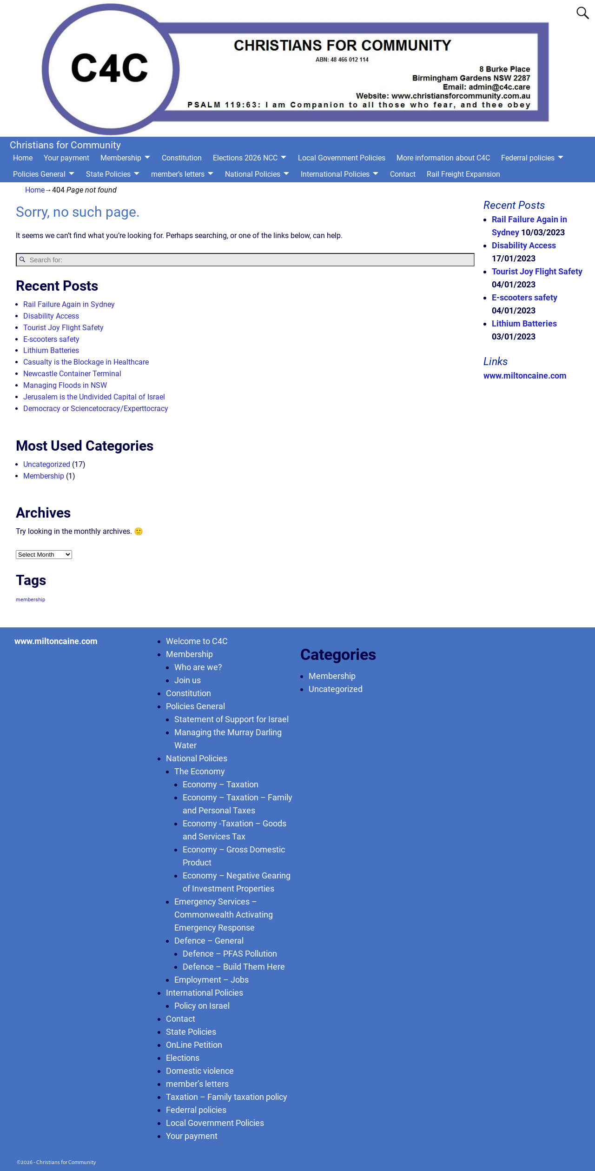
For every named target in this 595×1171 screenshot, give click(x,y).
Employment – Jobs (211, 980)
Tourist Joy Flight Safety (63, 327)
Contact (403, 174)
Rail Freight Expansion (463, 174)
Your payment (66, 157)
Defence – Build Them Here (234, 966)
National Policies (252, 174)
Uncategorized (46, 464)
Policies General (39, 174)
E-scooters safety (51, 339)
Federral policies (528, 157)
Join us (187, 680)
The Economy (199, 771)
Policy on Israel (202, 1006)
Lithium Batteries (51, 350)
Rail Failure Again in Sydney (69, 304)
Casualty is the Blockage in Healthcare (86, 362)
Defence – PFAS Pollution (230, 953)
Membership (120, 157)
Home (23, 157)
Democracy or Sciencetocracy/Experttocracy (95, 408)
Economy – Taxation (220, 784)
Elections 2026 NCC (245, 157)
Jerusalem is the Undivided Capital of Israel (94, 397)
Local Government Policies (341, 157)
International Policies (335, 174)
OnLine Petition (194, 1045)
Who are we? (198, 667)
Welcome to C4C (197, 641)
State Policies (108, 174)
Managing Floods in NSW (65, 385)
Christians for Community (65, 145)
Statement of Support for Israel (231, 719)
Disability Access (51, 316)
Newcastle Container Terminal (72, 373)
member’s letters (178, 174)
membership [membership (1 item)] (30, 600)
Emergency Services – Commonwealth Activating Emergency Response (223, 914)
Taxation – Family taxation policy (226, 1097)
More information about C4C (443, 157)
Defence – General (209, 940)
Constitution (182, 157)
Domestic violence (200, 1071)
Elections (182, 1058)
